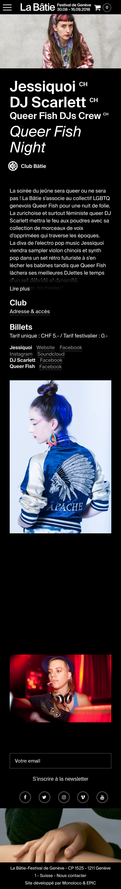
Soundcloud (51, 354)
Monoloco (72, 883)
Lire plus (20, 288)
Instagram (21, 354)
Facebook (71, 348)
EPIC (91, 883)
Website (45, 348)
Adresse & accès (30, 311)
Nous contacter (71, 876)
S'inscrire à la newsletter (60, 779)
